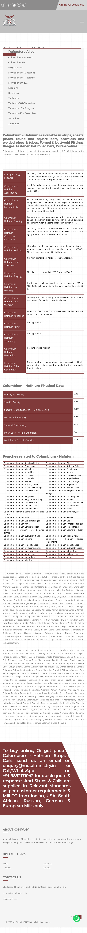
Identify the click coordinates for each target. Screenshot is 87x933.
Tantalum (13, 98)
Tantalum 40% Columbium (23, 114)
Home (5, 869)
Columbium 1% (16, 62)
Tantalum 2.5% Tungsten (21, 108)
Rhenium (13, 93)
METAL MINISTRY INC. (23, 927)
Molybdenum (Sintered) (21, 73)
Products (7, 873)
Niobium (13, 88)
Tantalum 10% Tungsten (21, 103)
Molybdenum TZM (18, 83)
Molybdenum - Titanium (21, 78)
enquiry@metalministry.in (30, 766)
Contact (47, 873)
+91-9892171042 (18, 776)
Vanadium (14, 119)
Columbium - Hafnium (20, 57)
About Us (48, 869)
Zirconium (14, 124)
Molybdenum (15, 67)
